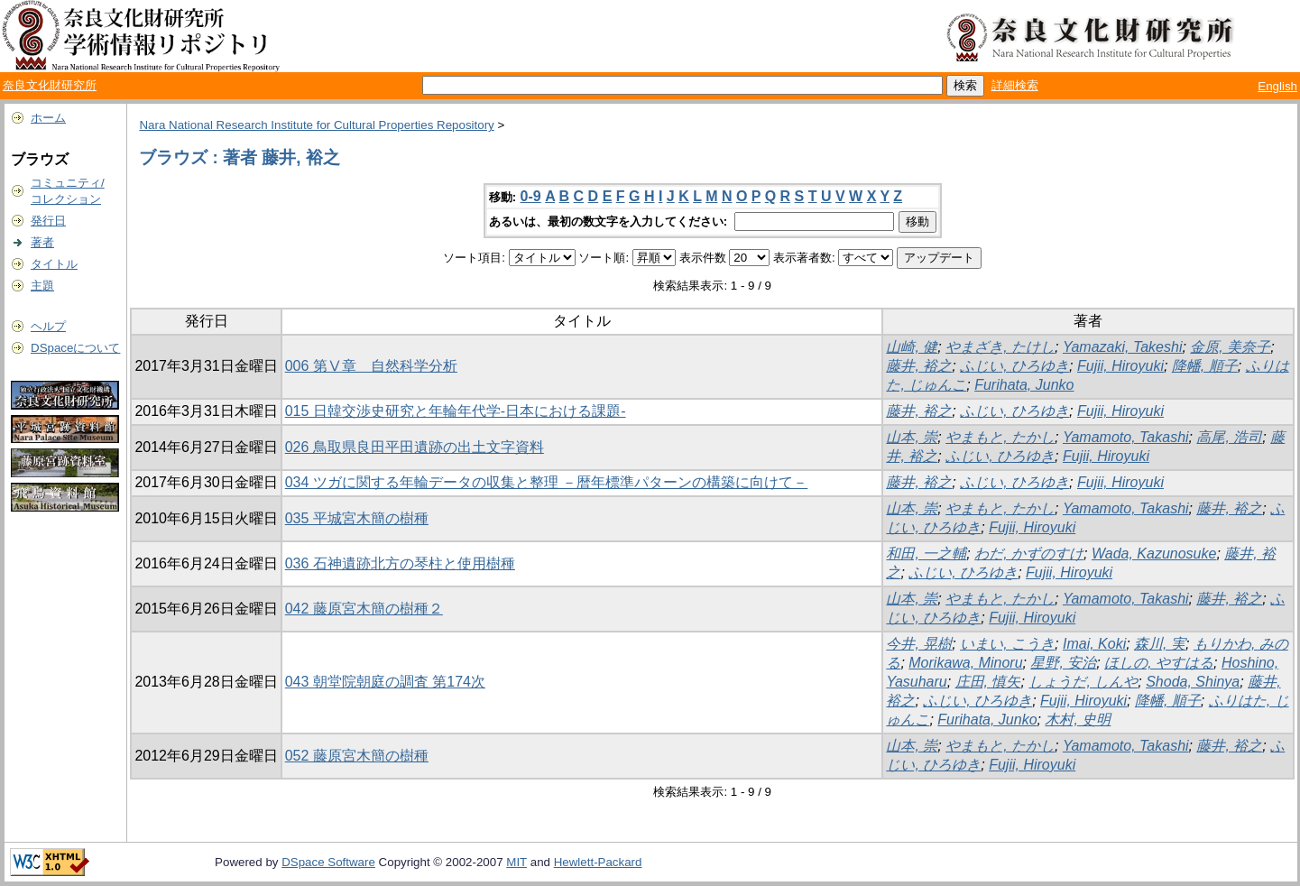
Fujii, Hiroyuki (1120, 366)
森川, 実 (1159, 643)
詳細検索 (1014, 85)
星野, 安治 (1063, 662)
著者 (42, 242)
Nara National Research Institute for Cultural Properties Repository (316, 125)
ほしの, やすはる (1158, 662)
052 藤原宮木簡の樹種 (357, 755)
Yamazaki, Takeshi (1123, 347)
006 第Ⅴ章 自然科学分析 (371, 366)
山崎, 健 (911, 347)
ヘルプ (48, 326)
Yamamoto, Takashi (1126, 437)
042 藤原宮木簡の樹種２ (364, 608)
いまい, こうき (1007, 643)
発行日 (48, 220)
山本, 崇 (911, 437)
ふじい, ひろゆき (1014, 366)
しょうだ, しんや (1083, 681)
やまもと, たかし (1000, 437)
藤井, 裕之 (919, 366)
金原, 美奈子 (1230, 347)
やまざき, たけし (1000, 347)
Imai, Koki (1094, 643)
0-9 (531, 196)
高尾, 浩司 (1229, 437)
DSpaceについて (75, 348)
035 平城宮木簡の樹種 (357, 518)
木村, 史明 (1078, 719)
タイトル (54, 264)
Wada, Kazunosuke (1154, 553)
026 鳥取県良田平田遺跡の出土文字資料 (414, 447)
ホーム (48, 118)
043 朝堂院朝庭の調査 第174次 (385, 681)
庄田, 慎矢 (988, 681)
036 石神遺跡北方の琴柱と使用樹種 (400, 563)
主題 (42, 285)
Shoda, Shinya (1193, 681)
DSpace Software (328, 862)
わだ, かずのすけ (1028, 553)
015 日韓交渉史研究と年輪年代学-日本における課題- (455, 411)
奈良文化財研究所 (50, 85)
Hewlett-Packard (598, 862)
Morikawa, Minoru (965, 662)
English (1277, 86)
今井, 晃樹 (919, 643)
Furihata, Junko (1024, 384)
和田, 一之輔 (926, 553)
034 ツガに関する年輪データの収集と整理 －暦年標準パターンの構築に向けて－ (546, 482)
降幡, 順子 (1205, 366)
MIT (516, 862)
